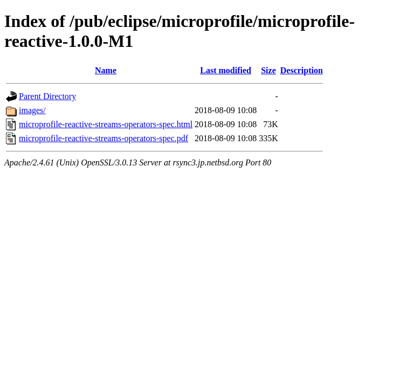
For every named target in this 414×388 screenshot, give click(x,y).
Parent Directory (47, 96)
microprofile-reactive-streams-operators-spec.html (105, 124)
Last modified (225, 70)
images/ (32, 110)
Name (105, 70)
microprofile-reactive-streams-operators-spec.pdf (103, 138)
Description (301, 70)
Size (268, 70)
